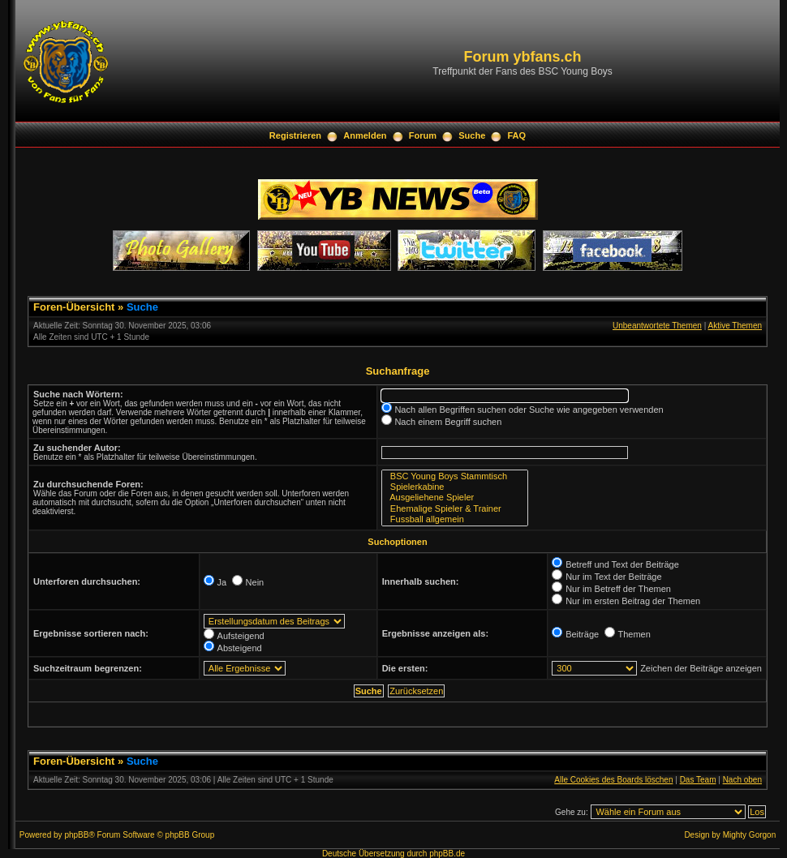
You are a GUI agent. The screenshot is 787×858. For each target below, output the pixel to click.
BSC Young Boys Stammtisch (455, 476)
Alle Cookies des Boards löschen (613, 779)
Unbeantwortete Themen (657, 325)
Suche (471, 135)
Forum (423, 135)
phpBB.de (447, 853)
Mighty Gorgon (749, 834)
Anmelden (364, 135)
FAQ (517, 135)
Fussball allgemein (455, 519)
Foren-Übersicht (73, 307)
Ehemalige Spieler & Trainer (455, 509)
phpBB (76, 834)
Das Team (698, 779)
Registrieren (295, 135)
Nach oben (742, 779)
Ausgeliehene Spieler (455, 497)
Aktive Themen (734, 325)
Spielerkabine (455, 487)
